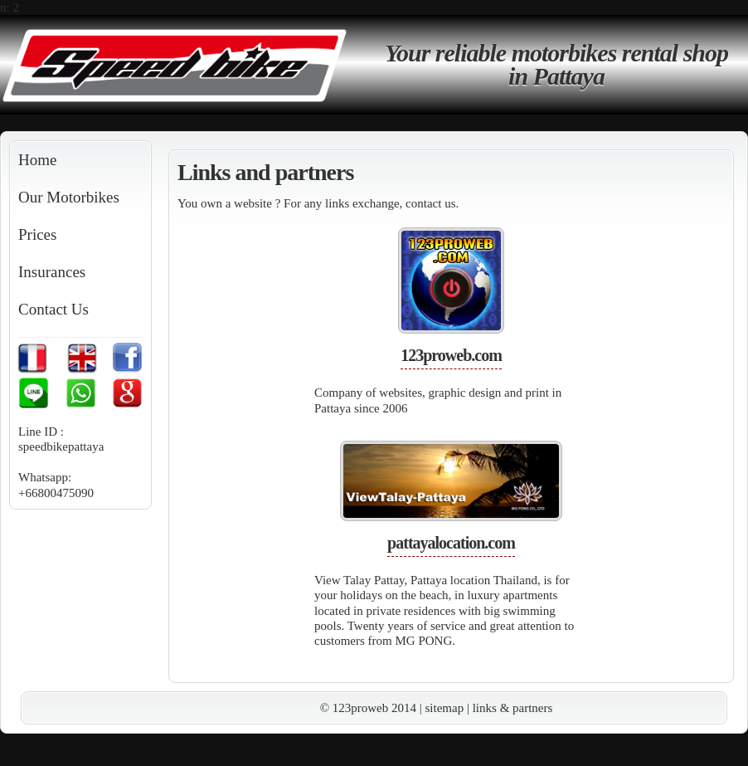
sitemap (444, 708)
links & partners (513, 708)
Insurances (51, 272)
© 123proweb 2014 (368, 708)
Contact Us (53, 309)
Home (37, 159)
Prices (37, 234)
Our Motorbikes (68, 197)
